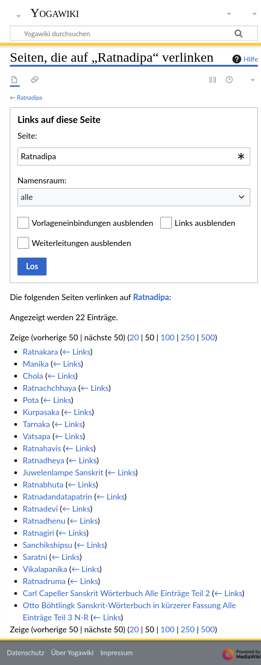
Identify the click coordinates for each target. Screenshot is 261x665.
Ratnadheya (43, 460)
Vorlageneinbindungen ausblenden (93, 223)
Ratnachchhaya (50, 388)
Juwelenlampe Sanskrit (63, 472)
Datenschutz (25, 652)
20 (134, 337)
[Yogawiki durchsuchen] (133, 33)
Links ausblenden (205, 223)
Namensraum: (41, 180)
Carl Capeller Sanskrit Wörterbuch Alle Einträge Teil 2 (116, 593)
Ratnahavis (42, 448)
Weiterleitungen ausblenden (81, 243)
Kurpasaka (41, 412)
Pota (31, 400)
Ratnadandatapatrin (57, 496)
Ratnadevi (40, 508)
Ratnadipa (29, 97)
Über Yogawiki (72, 652)
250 (188, 337)
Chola (33, 376)
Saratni (35, 557)
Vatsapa (37, 436)
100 (167, 337)
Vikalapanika (45, 569)
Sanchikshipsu (48, 545)
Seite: (27, 135)
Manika (36, 364)
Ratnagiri (38, 533)
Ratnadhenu (44, 520)
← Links (76, 351)
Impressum (116, 652)
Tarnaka (36, 424)
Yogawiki (54, 13)
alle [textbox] (27, 197)
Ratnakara (40, 351)
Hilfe (244, 59)
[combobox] (133, 156)
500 (208, 337)
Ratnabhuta (43, 484)
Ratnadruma (44, 581)
